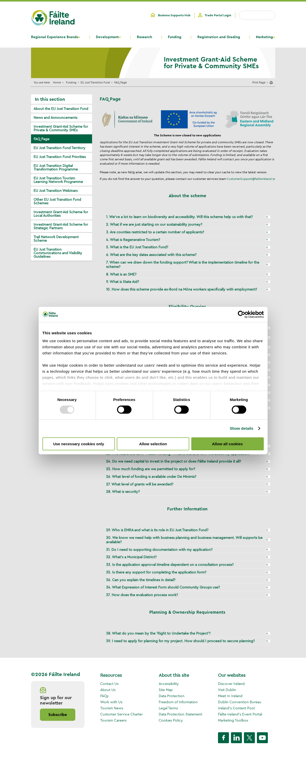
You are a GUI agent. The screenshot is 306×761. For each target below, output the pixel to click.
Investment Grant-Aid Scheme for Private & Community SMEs (61, 128)
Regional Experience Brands (54, 37)
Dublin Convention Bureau (239, 702)
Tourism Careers (113, 720)
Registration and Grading (218, 37)
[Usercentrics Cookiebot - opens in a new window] (241, 314)
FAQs (104, 696)
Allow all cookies (227, 444)
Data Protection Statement (180, 714)
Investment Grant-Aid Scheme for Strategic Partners (61, 226)
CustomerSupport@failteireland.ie (251, 179)
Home (57, 82)
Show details (241, 428)
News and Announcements (55, 117)
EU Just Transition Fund (95, 82)
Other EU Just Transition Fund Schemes (57, 201)
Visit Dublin (227, 690)
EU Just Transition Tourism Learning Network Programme (58, 180)
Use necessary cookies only (78, 444)
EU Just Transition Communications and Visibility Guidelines (58, 253)
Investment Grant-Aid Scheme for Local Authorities (61, 214)
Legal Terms (168, 708)
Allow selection (153, 444)
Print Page (258, 82)
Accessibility (169, 683)
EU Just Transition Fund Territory (59, 148)
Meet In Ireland (230, 696)
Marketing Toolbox (233, 720)
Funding (174, 37)
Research (144, 37)
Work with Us (111, 702)
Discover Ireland (231, 683)
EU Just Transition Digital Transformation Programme (56, 167)
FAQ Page (41, 139)
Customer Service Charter (121, 714)
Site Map (166, 690)
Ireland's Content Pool (236, 708)
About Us (107, 690)
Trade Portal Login (218, 15)
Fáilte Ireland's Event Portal (240, 714)
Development (107, 37)
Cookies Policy (171, 720)
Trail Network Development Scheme (56, 239)
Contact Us (109, 683)
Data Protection (171, 696)
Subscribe (57, 715)
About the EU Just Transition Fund (61, 108)
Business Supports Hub (174, 15)
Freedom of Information (178, 702)
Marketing (264, 37)
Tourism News (111, 708)
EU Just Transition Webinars (56, 190)
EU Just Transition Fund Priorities (60, 156)
